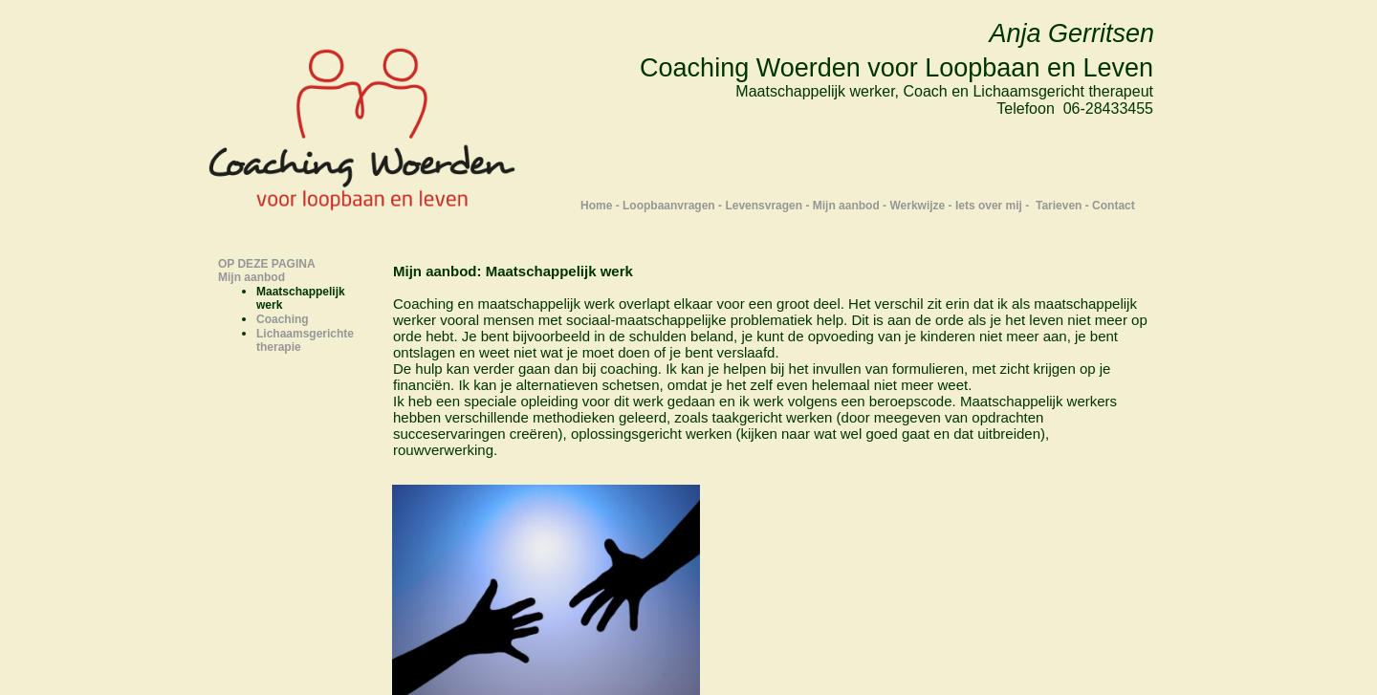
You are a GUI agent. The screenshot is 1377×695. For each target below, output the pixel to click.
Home (596, 205)
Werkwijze (917, 205)
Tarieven (1059, 205)
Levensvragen (763, 205)
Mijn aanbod (846, 205)
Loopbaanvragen (669, 205)
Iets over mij (988, 205)
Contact (1113, 205)
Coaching (282, 319)
